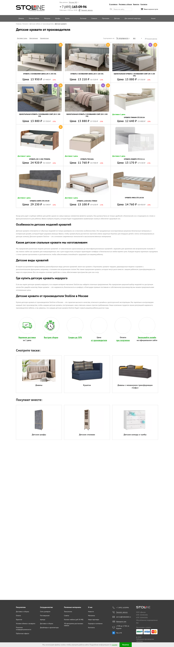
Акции (153, 18)
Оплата (18, 616)
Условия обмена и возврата (25, 624)
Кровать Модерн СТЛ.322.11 (134, 159)
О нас (90, 607)
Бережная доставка (27, 337)
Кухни (67, 18)
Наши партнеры (93, 620)
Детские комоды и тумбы (135, 434)
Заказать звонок (87, 10)
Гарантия (19, 620)
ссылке (114, 645)
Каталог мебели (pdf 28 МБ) (73, 620)
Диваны (21, 18)
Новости (91, 612)
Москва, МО (73, 2)
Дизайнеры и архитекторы (49, 627)
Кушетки (87, 385)
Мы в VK (119, 633)
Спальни (94, 18)
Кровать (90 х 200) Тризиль (39, 159)
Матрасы (47, 18)
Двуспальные (33, 38)
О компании (113, 4)
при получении (123, 340)
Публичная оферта (22, 633)
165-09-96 (73, 7)
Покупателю (21, 607)
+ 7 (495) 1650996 (122, 608)
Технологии (68, 612)
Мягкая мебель (34, 18)
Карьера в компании (95, 624)
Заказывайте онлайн (147, 337)
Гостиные (83, 18)
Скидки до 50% (75, 337)
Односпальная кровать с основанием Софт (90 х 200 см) (134, 75)
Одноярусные (44, 38)
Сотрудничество (46, 607)
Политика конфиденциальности (23, 628)
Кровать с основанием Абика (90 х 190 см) (39, 74)
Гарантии (136, 4)
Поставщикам (44, 616)
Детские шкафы (39, 434)
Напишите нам (121, 622)
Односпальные (67, 38)
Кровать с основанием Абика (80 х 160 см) (86, 74)
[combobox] (123, 38)
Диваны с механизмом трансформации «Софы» (135, 386)
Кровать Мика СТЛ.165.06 (134, 198)
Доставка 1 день (22, 38)
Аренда (42, 620)
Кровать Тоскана (87, 159)
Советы (66, 616)
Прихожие (105, 18)
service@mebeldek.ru (123, 617)
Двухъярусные (55, 38)
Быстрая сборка (51, 337)
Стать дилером (45, 612)
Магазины (91, 616)
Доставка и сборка (125, 4)
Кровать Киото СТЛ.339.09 (39, 201)
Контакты (143, 4)
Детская (117, 18)
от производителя (99, 340)
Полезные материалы (72, 607)
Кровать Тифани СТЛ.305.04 (134, 117)
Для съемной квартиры (133, 18)
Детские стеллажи (87, 434)
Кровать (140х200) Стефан (87, 201)
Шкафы (57, 18)
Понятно (125, 645)
